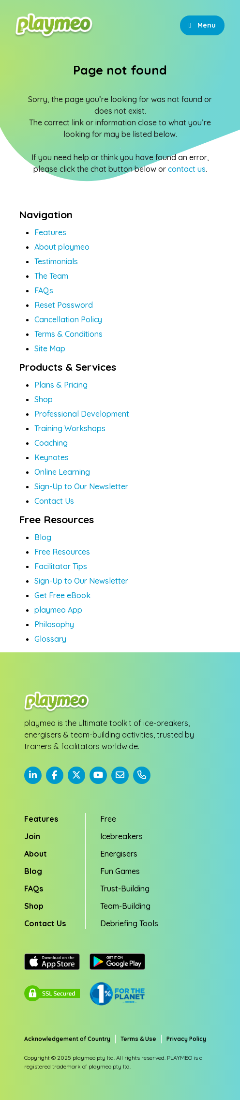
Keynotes (51, 457)
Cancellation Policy (68, 319)
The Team (51, 276)
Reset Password (63, 305)
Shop (43, 399)
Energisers (118, 854)
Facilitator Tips (60, 566)
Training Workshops (69, 428)
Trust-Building (125, 888)
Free (108, 819)
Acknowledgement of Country (67, 1038)
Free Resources (62, 552)
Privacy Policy (186, 1038)
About (35, 854)
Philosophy (54, 624)
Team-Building (125, 906)
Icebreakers (121, 836)
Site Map (49, 348)
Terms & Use (138, 1038)
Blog (42, 537)
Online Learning (62, 472)
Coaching (51, 443)
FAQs (43, 290)
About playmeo (62, 247)
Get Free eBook (62, 595)
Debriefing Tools (129, 923)
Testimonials (56, 261)
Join (32, 836)
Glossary (50, 639)
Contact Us (54, 501)
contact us (187, 169)
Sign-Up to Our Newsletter (81, 486)
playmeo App (58, 610)
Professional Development (81, 414)
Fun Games (120, 871)
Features (50, 232)
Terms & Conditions (68, 334)
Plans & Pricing (61, 385)
